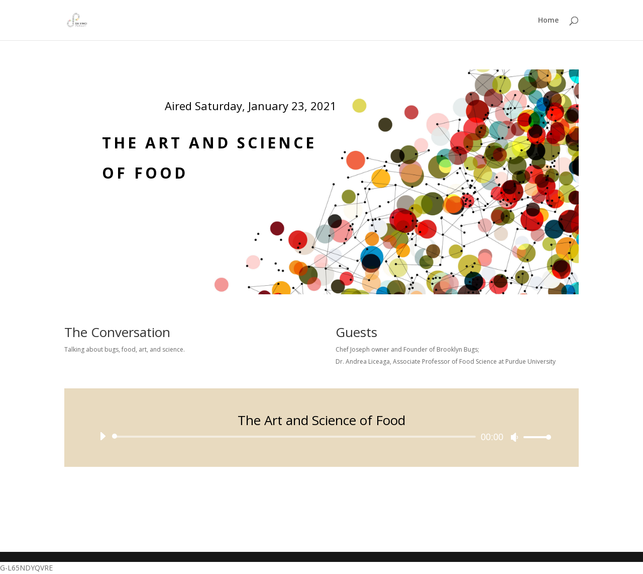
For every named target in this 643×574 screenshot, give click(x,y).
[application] (321, 437)
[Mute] (514, 437)
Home (548, 21)
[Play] (102, 436)
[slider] (296, 437)
